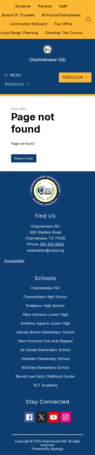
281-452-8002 (52, 244)
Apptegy (57, 449)
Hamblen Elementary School (45, 358)
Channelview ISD (45, 288)
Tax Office (63, 24)
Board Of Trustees (18, 15)
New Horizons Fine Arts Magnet (45, 341)
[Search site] (88, 19)
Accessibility (14, 261)
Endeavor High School (45, 305)
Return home (23, 158)
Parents (45, 6)
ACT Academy (45, 385)
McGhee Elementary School (45, 367)
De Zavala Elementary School (45, 350)
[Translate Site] (75, 77)
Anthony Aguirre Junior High (45, 323)
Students (23, 6)
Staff (63, 6)
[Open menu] (13, 75)
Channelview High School (45, 297)
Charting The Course (64, 32)
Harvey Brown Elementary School (45, 332)
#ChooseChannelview (61, 15)
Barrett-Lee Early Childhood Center (45, 376)
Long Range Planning (19, 32)
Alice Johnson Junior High (45, 314)
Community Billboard (28, 24)
